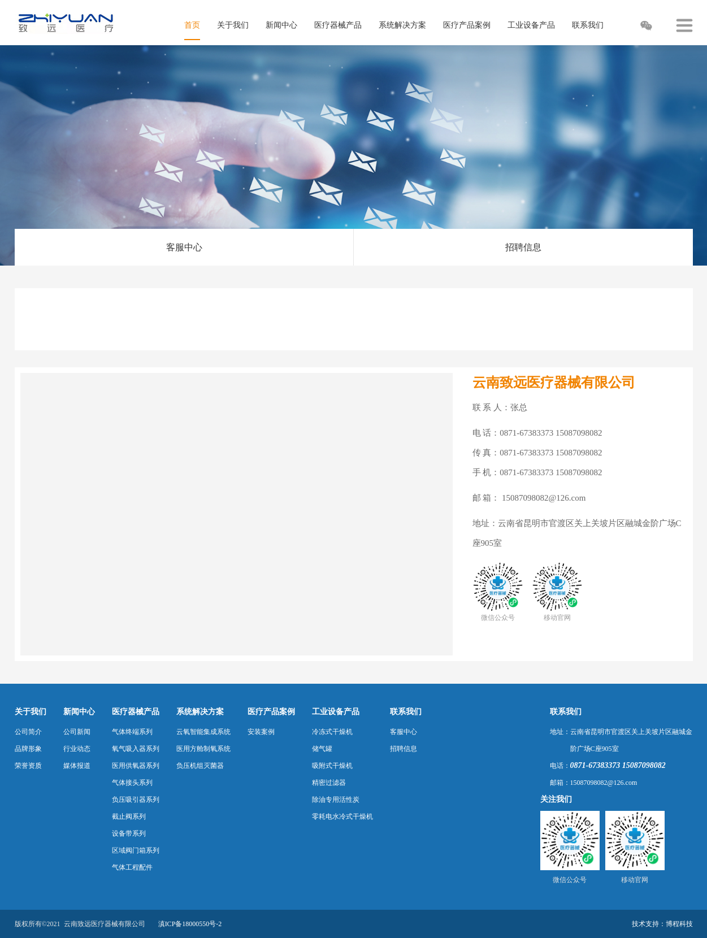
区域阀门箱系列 (135, 850)
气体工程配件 (132, 867)
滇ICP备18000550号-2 (190, 924)
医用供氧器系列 (135, 766)
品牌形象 (28, 749)
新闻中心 (79, 711)
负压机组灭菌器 (200, 766)
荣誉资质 (28, 766)
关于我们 (30, 711)
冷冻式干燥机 (332, 732)
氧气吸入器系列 (135, 749)
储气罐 (322, 749)
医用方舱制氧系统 (203, 749)
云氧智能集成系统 (203, 732)
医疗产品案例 (271, 711)
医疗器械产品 (135, 711)
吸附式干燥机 (332, 766)
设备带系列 (129, 833)
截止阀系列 (129, 816)
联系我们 (406, 711)
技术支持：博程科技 (662, 924)
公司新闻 (76, 732)
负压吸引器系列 (135, 800)
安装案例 (261, 732)
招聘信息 (523, 247)
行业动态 (76, 749)
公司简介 (28, 732)
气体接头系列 (132, 783)
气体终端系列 (132, 732)
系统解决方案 (200, 711)
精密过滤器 (329, 783)
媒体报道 (76, 766)
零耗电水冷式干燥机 (342, 816)
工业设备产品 (335, 711)
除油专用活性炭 (335, 800)
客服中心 (184, 247)
